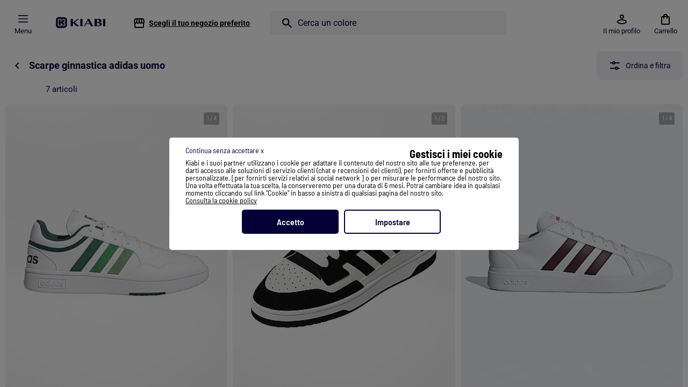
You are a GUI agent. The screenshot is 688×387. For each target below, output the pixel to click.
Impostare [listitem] (392, 222)
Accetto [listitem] (290, 222)
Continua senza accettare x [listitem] (224, 150)
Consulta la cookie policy (221, 200)
